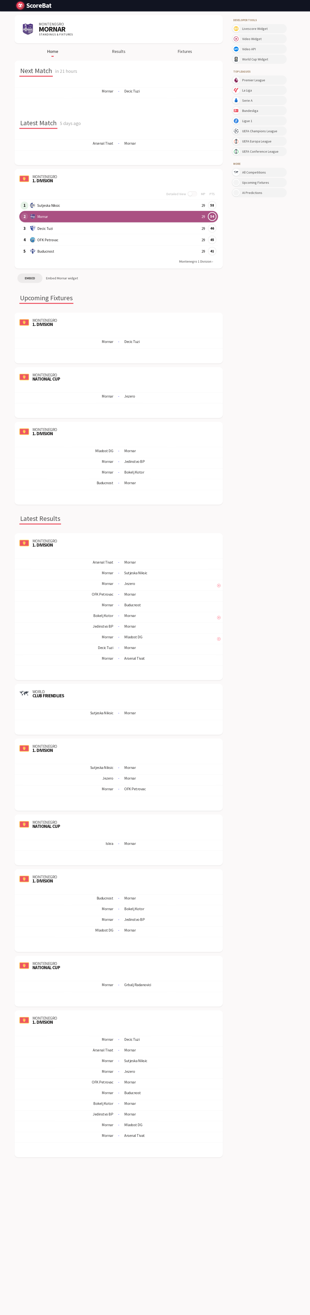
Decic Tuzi (44, 228)
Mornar (42, 216)
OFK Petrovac (47, 240)
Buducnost (45, 251)
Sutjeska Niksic (48, 205)
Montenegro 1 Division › (196, 261)
